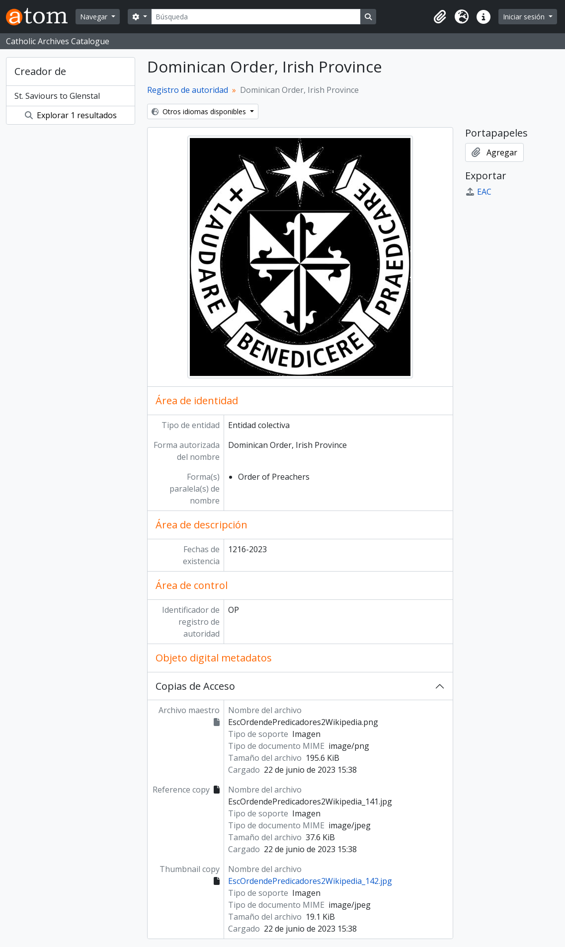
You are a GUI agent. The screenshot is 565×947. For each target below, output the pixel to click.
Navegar (94, 16)
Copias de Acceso (195, 686)
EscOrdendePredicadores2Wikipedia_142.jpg (310, 880)
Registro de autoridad (187, 89)
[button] (440, 17)
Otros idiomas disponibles (200, 111)
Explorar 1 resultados (71, 115)
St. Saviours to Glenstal (57, 95)
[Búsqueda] (256, 16)
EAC (478, 191)
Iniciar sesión (525, 16)
